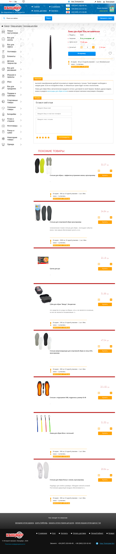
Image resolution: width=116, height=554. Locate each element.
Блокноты (8, 56)
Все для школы (8, 39)
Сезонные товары (9, 108)
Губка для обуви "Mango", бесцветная (63, 304)
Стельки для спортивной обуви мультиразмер (65, 222)
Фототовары (9, 126)
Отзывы (37, 98)
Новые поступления (9, 32)
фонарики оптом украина (24, 523)
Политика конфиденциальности (15, 544)
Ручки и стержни (8, 120)
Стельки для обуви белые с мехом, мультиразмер (67, 480)
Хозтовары (9, 51)
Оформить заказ (106, 18)
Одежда (8, 144)
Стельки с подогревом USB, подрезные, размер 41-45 (68, 397)
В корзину (82, 53)
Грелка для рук (55, 268)
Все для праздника (9, 88)
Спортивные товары (9, 101)
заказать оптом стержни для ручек (61, 523)
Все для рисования (9, 69)
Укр (15, 1)
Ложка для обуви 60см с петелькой (62, 433)
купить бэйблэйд (41, 523)
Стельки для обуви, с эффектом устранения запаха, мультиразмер (72, 175)
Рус (10, 1)
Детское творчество (9, 62)
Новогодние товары (9, 138)
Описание (38, 79)
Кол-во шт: (72, 47)
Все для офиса (8, 46)
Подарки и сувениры (9, 94)
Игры (7, 82)
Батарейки (9, 114)
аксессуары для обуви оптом (57, 91)
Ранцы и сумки (8, 132)
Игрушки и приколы (9, 76)
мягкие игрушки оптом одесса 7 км (88, 523)
